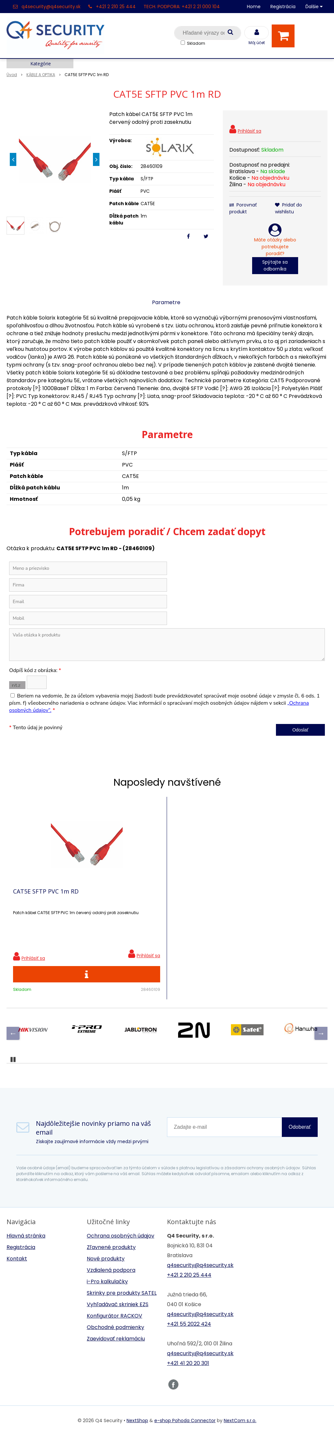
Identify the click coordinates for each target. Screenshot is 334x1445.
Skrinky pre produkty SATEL (122, 1302)
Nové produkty (106, 1268)
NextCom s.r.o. (240, 1430)
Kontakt (17, 1268)
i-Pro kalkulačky (107, 1291)
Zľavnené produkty (111, 1257)
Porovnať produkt (243, 208)
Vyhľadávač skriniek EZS (117, 1314)
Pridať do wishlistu (288, 208)
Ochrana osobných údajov (120, 1245)
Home (254, 6)
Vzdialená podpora (111, 1280)
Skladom (196, 43)
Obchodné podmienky (115, 1337)
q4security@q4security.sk (51, 6)
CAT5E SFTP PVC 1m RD (46, 896)
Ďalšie (314, 6)
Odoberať (300, 1137)
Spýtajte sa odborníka (275, 265)
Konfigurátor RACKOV (114, 1325)
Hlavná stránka (26, 1245)
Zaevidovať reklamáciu (116, 1348)
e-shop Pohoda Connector (185, 1430)
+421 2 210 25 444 (116, 6)
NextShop (137, 1430)
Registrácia (283, 6)
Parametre (166, 302)
